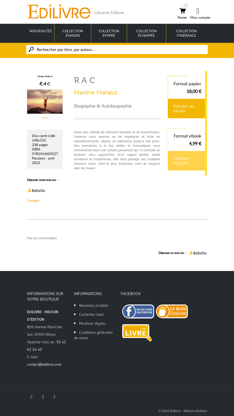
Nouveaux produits (93, 305)
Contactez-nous (91, 314)
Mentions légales (92, 323)
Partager (33, 200)
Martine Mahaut (95, 92)
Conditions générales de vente (93, 335)
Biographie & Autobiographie (103, 106)
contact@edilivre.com (44, 364)
